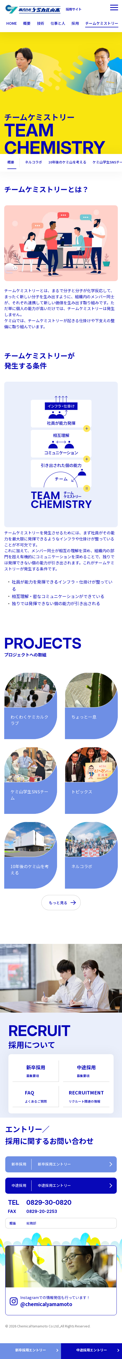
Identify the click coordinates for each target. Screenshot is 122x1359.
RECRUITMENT (86, 1096)
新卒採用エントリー (30, 1349)
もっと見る (58, 902)
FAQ (36, 1096)
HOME (11, 23)
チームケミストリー (101, 23)
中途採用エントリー (91, 1349)
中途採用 (86, 1071)
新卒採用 (35, 1071)
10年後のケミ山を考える (67, 162)
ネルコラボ (33, 162)
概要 (10, 162)
